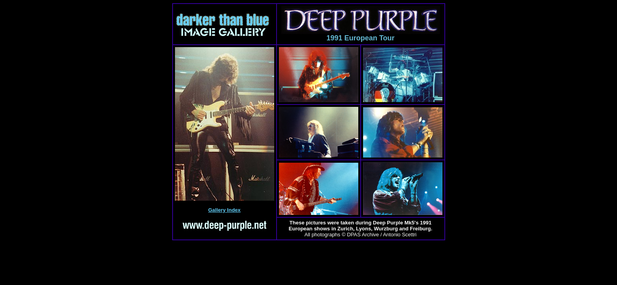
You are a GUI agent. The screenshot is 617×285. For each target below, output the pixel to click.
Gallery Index (224, 210)
